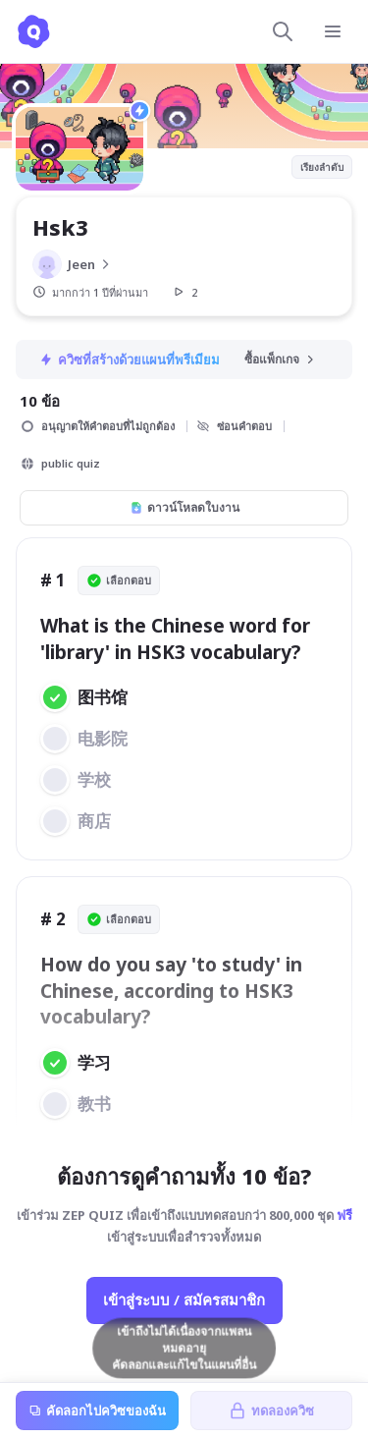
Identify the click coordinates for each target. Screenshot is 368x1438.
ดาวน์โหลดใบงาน (184, 507)
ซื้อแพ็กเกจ (280, 359)
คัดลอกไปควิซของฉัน (97, 1410)
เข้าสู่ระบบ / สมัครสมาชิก (184, 1299)
